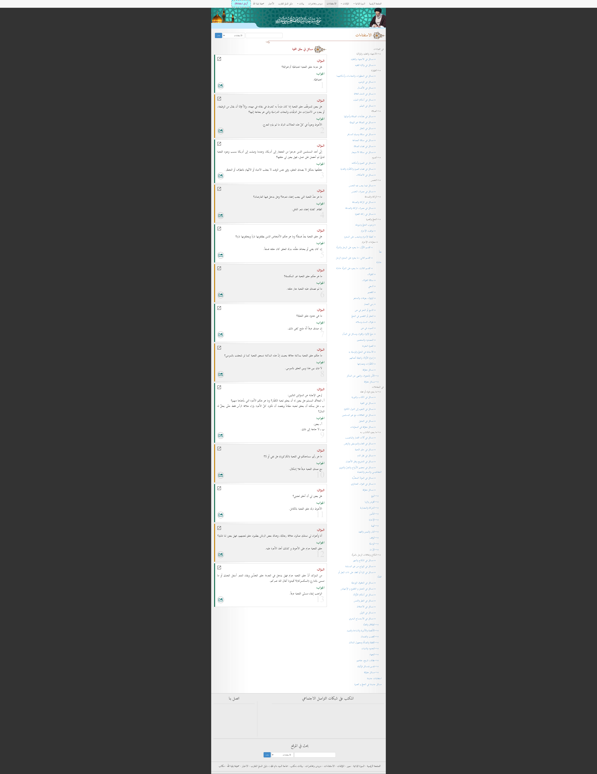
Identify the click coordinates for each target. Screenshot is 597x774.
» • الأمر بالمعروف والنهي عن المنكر (364, 376)
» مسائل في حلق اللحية (368, 449)
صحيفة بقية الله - (232, 766)
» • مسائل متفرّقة (372, 382)
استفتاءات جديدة (374, 678)
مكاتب (222, 766)
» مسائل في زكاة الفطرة (368, 214)
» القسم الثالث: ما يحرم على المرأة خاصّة (358, 268)
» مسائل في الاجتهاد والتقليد (366, 59)
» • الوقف (375, 538)
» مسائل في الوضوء (370, 82)
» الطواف (374, 274)
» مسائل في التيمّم (370, 106)
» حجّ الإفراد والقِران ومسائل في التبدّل (361, 334)
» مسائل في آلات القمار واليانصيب (363, 437)
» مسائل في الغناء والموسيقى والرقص (362, 443)
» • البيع (376, 496)
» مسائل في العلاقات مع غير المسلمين (361, 415)
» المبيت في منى (371, 328)
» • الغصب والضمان (371, 636)
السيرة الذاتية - (357, 766)
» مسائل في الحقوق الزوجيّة (366, 583)
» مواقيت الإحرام (371, 231)
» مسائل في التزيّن (370, 612)
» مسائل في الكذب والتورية (366, 397)
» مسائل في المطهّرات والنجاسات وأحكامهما (359, 76)
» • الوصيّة (375, 543)
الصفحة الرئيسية (375, 3)
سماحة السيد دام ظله (279, 766)
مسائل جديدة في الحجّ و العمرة (367, 684)
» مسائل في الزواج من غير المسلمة (363, 566)
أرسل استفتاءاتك (241, 3)
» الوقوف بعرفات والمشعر (367, 298)
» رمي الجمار (372, 304)
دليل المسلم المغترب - (257, 766)
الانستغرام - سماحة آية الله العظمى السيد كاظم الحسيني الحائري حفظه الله (348, 726)
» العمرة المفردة (371, 346)
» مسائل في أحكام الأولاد (367, 595)
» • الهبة (376, 526)
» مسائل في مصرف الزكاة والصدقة (363, 208)
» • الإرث (375, 549)
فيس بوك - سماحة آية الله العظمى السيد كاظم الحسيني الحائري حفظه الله (348, 714)
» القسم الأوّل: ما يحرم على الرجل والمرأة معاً (358, 249)
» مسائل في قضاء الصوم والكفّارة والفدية (361, 169)
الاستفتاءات (331, 3)
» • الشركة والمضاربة (370, 508)
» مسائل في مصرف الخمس (366, 191)
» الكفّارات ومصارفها (369, 364)
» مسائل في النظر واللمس (367, 601)
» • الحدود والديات (371, 648)
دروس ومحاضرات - (312, 766)
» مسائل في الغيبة (370, 403)
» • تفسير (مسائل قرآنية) (369, 666)
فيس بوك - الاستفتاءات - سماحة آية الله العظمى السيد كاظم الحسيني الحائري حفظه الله (342, 708)
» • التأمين (375, 514)
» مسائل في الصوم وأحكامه (366, 163)
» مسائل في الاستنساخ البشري (365, 618)
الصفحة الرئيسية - (372, 766)
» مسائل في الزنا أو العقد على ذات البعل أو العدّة (359, 574)
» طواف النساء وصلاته (368, 322)
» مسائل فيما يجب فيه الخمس (365, 185)
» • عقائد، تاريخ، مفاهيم (369, 660)
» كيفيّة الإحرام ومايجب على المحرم (362, 237)
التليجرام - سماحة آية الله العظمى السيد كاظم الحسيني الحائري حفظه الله (349, 720)
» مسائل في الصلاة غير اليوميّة (365, 122)
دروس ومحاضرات (315, 3)
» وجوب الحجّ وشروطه (368, 225)
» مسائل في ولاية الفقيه (368, 65)
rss (245, 721)
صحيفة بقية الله (258, 3)
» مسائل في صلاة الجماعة (367, 140)
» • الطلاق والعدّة (372, 624)
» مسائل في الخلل (370, 128)
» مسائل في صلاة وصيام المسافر (364, 134)
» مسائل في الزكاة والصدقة (366, 202)
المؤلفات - (339, 766)
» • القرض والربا (373, 502)
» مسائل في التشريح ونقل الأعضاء (363, 461)
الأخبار (271, 3)
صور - (347, 766)
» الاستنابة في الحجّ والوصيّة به (365, 352)
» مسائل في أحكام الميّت (367, 100)
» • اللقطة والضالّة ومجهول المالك (365, 642)
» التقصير (374, 292)
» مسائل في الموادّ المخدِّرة (366, 478)
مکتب (293, 766)
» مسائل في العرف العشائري (366, 484)
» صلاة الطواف (371, 280)
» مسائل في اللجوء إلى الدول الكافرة (362, 409)
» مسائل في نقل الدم (369, 455)
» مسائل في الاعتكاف (368, 175)
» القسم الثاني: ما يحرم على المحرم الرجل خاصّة (358, 260)
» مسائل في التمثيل (370, 421)
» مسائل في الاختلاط (369, 607)
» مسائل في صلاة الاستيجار (366, 152)
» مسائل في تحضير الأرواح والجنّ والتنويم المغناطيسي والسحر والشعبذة (360, 469)
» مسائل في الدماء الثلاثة (367, 94)
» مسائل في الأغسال (369, 88)
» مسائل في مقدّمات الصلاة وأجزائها (362, 116)
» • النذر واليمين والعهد (369, 532)
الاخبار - (243, 766)
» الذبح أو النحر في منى (368, 310)
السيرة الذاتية (359, 3)
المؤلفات (345, 3)
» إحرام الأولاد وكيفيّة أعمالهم (365, 358)
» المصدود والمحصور (369, 340)
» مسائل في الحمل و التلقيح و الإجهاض (361, 589)
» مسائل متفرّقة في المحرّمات (365, 427)
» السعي (374, 286)
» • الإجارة (375, 520)
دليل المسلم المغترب (285, 3)
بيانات (300, 3)
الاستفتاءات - (328, 766)
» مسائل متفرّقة (372, 370)
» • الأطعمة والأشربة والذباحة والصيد (364, 630)
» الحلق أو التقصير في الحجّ (366, 316)
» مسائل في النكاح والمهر (367, 560)
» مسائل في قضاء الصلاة (367, 146)
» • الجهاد (375, 654)
